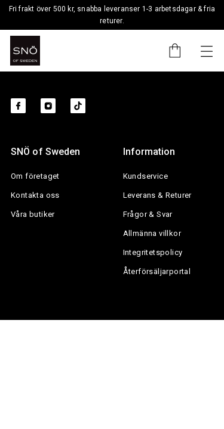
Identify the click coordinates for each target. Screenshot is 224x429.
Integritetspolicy (153, 252)
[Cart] (169, 51)
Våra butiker (33, 214)
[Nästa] (207, 50)
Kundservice (145, 176)
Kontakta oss (35, 195)
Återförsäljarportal (157, 271)
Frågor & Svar (148, 214)
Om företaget (35, 176)
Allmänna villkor (152, 233)
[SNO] (25, 51)
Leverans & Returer (157, 195)
